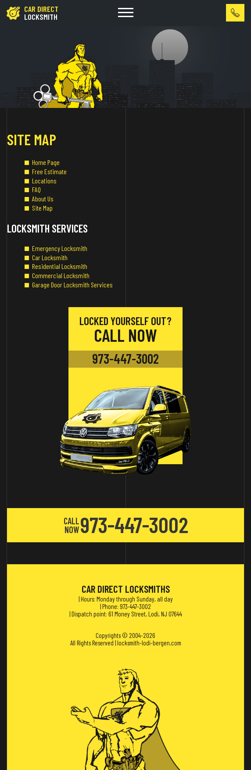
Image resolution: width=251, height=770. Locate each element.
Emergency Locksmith (59, 248)
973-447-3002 (125, 358)
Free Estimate (49, 171)
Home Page (46, 162)
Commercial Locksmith (61, 275)
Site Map (42, 208)
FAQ (36, 189)
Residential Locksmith (59, 266)
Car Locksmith (50, 257)
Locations (44, 180)
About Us (43, 198)
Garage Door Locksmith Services (72, 284)
